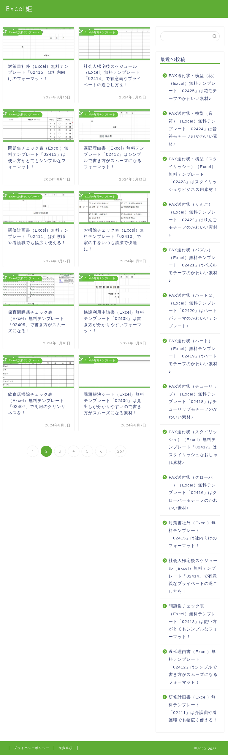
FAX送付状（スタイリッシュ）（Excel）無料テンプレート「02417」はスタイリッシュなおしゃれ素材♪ (193, 447)
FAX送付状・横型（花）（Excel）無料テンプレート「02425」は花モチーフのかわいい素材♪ (193, 87)
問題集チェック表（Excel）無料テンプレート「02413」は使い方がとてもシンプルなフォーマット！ (193, 621)
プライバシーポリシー (31, 748)
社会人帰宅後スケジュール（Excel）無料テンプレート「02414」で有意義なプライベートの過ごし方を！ (193, 575)
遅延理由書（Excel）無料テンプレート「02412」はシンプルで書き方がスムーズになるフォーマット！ (193, 666)
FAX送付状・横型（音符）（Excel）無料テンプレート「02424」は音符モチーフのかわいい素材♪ (193, 128)
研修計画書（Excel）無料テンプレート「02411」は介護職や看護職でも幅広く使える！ (193, 708)
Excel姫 (19, 8)
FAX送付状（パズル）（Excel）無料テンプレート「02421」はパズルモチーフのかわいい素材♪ (193, 265)
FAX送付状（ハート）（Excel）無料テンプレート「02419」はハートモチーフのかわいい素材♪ (193, 356)
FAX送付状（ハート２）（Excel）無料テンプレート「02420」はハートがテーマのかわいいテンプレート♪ (193, 310)
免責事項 (65, 748)
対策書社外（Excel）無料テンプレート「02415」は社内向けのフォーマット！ (193, 534)
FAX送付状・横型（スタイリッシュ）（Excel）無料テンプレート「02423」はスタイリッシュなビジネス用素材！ (193, 174)
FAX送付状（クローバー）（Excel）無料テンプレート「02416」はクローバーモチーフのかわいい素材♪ (193, 492)
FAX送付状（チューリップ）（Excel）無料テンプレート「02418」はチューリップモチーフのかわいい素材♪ (193, 401)
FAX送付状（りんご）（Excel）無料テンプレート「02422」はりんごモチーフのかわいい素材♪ (193, 219)
